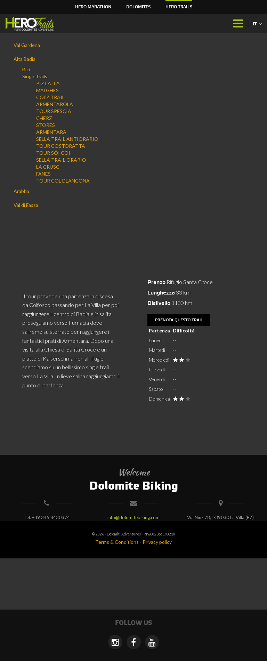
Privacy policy (157, 542)
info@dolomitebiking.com (133, 517)
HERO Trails (178, 7)
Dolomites (138, 7)
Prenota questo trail (179, 320)
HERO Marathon (93, 7)
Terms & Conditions (117, 542)
